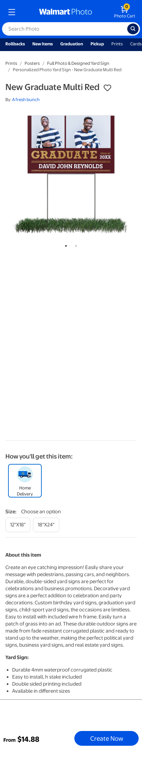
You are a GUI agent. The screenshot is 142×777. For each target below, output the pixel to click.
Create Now (106, 738)
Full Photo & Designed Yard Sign (78, 63)
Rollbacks (15, 43)
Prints (117, 43)
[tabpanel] (71, 173)
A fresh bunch (26, 99)
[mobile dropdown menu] (12, 12)
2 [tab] (74, 244)
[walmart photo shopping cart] (125, 12)
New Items (42, 43)
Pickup (97, 43)
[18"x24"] (46, 525)
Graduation (71, 43)
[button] (107, 88)
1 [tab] (64, 244)
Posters (32, 63)
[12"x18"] (17, 525)
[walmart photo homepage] (66, 12)
